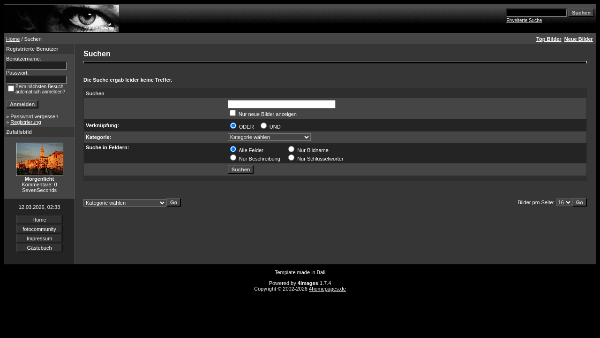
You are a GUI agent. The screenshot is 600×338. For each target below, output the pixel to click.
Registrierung (25, 122)
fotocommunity (39, 229)
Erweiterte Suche (524, 20)
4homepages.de (327, 289)
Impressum (39, 238)
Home (13, 39)
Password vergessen (34, 116)
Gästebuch (39, 248)
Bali (321, 272)
